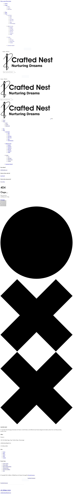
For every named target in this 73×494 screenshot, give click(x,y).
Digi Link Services (31, 475)
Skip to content (3, 1)
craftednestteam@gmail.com (5, 492)
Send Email (2, 176)
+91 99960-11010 (5, 490)
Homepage (2, 199)
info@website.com (3, 170)
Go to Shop (2, 181)
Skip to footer (8, 1)
